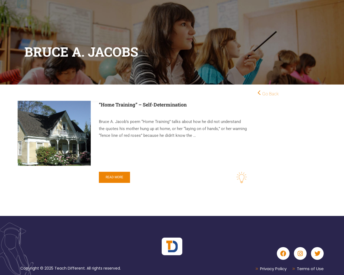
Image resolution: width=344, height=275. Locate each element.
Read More (114, 177)
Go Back (270, 93)
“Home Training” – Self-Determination (143, 104)
